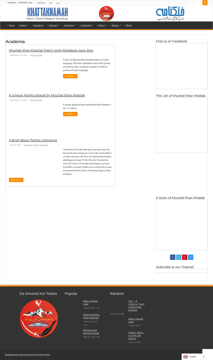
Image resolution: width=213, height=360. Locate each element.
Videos (101, 25)
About (128, 25)
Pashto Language (40, 145)
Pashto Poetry (36, 55)
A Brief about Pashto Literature (33, 140)
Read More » (70, 76)
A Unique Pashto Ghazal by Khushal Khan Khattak (47, 95)
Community (85, 25)
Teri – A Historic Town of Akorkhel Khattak (136, 306)
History (22, 25)
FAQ (51, 2)
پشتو (58, 2)
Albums (114, 25)
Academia (68, 25)
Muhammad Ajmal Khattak (91, 332)
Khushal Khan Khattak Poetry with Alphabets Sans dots (51, 50)
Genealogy (38, 25)
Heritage (52, 25)
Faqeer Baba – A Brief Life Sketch (136, 335)
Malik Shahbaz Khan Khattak (91, 316)
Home (10, 25)
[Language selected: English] (194, 357)
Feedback (41, 2)
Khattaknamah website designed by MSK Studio (27, 354)
